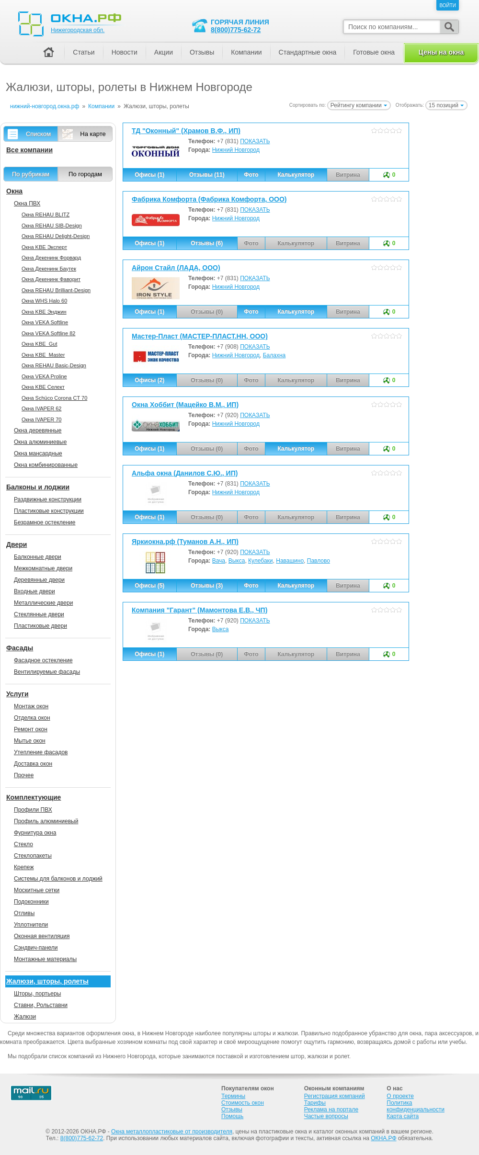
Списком (38, 133)
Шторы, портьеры (37, 993)
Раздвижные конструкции (47, 499)
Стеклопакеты (33, 855)
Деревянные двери (39, 580)
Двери (16, 544)
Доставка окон (33, 763)
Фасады (19, 648)
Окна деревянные (38, 430)
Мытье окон (30, 740)
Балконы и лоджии (37, 487)
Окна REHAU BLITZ (45, 214)
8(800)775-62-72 (236, 30)
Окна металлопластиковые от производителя (171, 1131)
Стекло (23, 844)
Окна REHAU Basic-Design (54, 365)
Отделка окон (32, 717)
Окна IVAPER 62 (41, 408)
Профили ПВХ (33, 809)
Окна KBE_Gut (39, 344)
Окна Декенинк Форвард (51, 257)
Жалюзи (25, 1016)
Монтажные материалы (45, 959)
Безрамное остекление (44, 522)
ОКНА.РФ (383, 1138)
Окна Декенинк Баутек (49, 269)
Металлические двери (43, 603)
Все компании (29, 150)
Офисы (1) (149, 174)
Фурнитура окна (35, 832)
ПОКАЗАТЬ (255, 141)
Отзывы (202, 52)
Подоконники (31, 901)
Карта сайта (403, 1116)
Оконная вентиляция (41, 936)
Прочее (24, 775)
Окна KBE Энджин (44, 312)
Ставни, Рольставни (41, 1005)
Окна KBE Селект (43, 387)
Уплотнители (31, 924)
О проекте (400, 1096)
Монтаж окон (31, 706)
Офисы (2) (149, 380)
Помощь (232, 1116)
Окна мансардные (38, 453)
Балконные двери (37, 557)
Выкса (236, 560)
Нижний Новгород (236, 150)
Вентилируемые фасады (47, 671)
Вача (218, 560)
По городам (85, 174)
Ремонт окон (30, 729)
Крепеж (24, 867)
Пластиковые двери (40, 626)
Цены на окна (441, 52)
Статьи (83, 52)
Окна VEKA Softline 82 (48, 333)
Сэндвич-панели (36, 947)
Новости (124, 52)
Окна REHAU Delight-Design (56, 236)
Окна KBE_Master (43, 355)
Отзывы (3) (207, 585)
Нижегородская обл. (77, 30)
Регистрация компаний (334, 1096)
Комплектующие (33, 797)
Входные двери (34, 591)
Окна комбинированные (46, 465)
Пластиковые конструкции (49, 511)
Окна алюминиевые (40, 442)
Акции (163, 52)
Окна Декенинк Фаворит (51, 279)
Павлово (318, 560)
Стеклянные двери (39, 614)
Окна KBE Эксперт (44, 247)
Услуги (17, 694)
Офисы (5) (149, 585)
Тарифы (315, 1102)
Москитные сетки (36, 890)
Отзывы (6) (207, 243)
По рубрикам (30, 174)
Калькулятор (295, 174)
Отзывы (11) (207, 174)
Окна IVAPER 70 (41, 419)
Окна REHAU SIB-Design (52, 225)
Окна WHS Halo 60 (44, 301)
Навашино (290, 560)
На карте (92, 133)
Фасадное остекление (43, 660)
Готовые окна (374, 52)
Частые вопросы (326, 1116)
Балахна (274, 355)
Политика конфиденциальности (416, 1106)
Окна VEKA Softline (45, 322)
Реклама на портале (331, 1109)
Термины (233, 1096)
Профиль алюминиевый (46, 821)
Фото (251, 174)
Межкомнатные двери (43, 568)
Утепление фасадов (41, 752)
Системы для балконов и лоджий (58, 878)
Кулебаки (260, 560)
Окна (14, 191)
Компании (246, 52)
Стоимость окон (242, 1102)
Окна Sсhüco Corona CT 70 (54, 398)
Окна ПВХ (27, 203)
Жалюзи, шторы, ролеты (47, 981)
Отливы (24, 913)
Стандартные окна (308, 52)
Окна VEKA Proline (44, 376)
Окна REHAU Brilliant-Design (56, 290)
